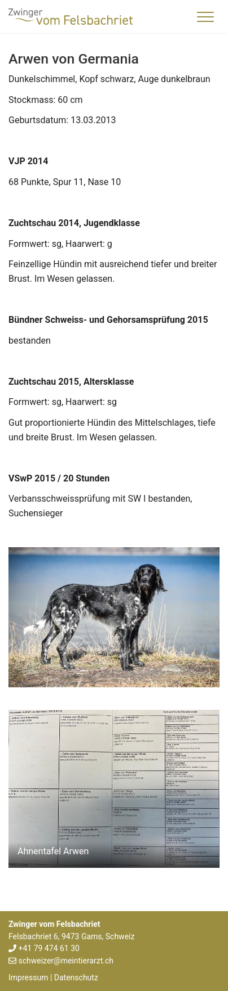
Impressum (28, 977)
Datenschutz (76, 977)
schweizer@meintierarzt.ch (65, 960)
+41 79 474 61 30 (48, 948)
